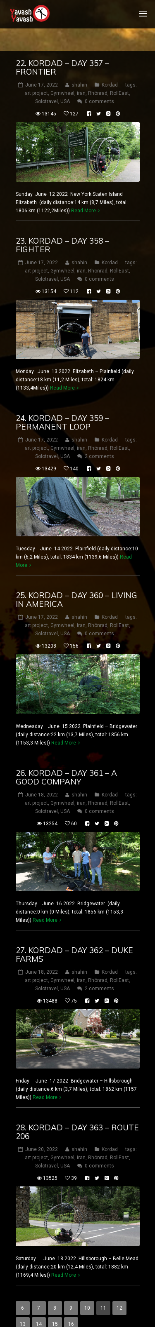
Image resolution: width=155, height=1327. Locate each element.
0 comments (99, 83)
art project (36, 75)
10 (87, 1289)
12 (119, 1289)
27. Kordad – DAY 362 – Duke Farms (74, 936)
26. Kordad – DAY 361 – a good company (66, 758)
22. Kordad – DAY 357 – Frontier (62, 49)
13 (23, 1305)
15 (55, 1305)
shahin (79, 67)
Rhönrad (97, 75)
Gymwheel (62, 75)
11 (103, 1289)
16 (71, 1305)
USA (65, 83)
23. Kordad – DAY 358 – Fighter (62, 226)
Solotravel (46, 83)
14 (39, 1305)
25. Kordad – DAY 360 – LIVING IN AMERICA (76, 581)
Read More (83, 192)
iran (81, 75)
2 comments (99, 438)
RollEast (119, 75)
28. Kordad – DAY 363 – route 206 (77, 1113)
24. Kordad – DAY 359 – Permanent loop (62, 404)
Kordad (110, 67)
